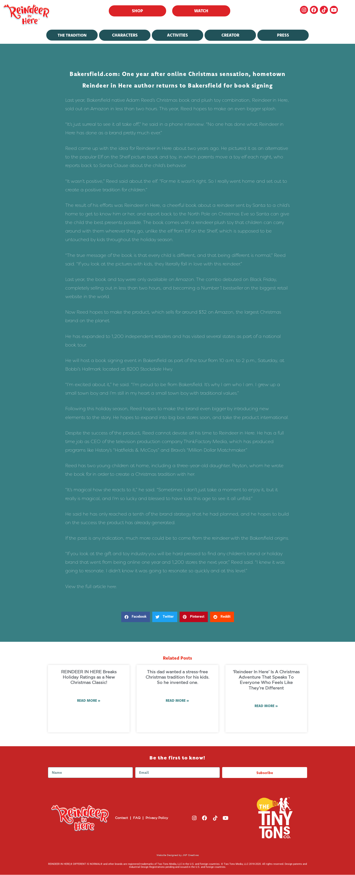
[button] (135, 617)
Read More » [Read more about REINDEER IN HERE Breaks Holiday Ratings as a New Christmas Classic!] (88, 701)
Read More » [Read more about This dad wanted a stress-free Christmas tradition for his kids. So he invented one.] (177, 701)
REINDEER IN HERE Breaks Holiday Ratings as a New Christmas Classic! (89, 677)
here (112, 586)
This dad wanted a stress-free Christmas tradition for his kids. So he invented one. (177, 677)
